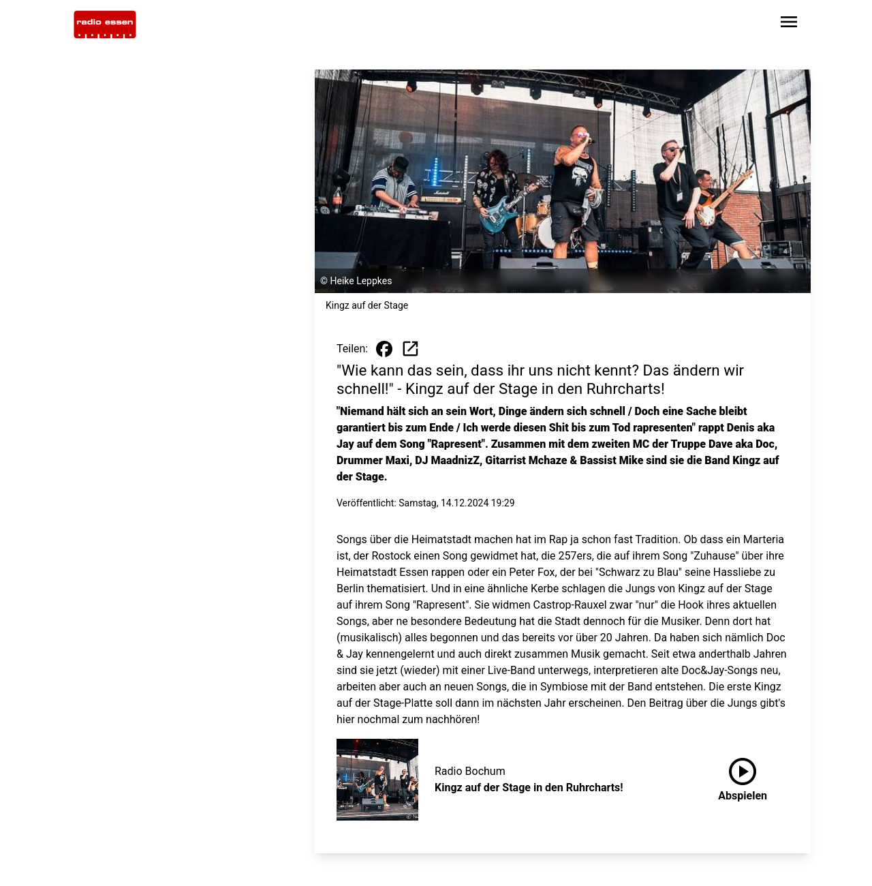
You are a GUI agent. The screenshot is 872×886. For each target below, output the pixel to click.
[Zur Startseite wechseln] (105, 24)
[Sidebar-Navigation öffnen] (789, 24)
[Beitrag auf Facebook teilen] (384, 349)
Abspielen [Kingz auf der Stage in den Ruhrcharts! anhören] (742, 777)
